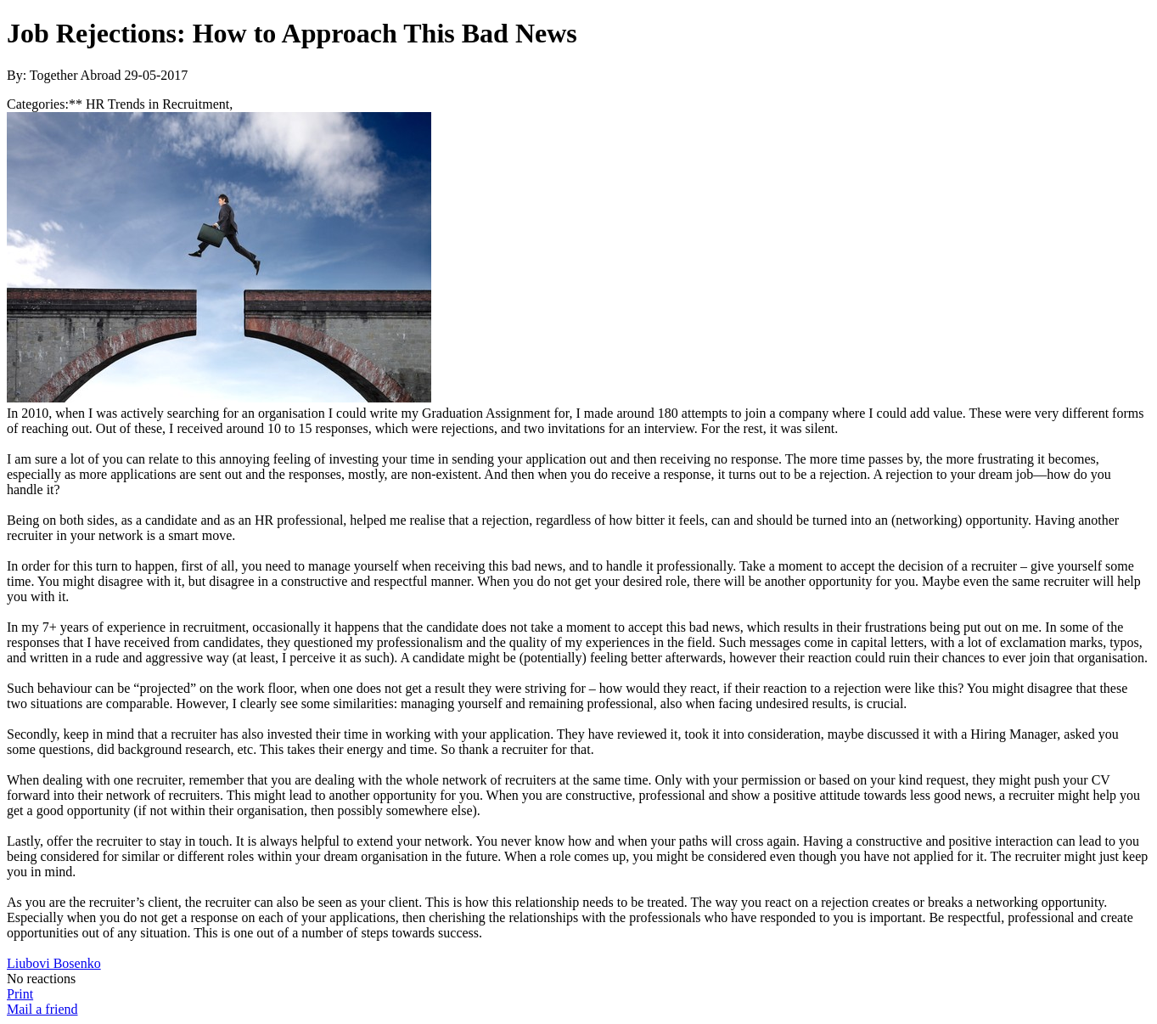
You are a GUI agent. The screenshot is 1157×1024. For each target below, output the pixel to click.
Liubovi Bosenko (54, 963)
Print (20, 994)
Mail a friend (42, 1009)
